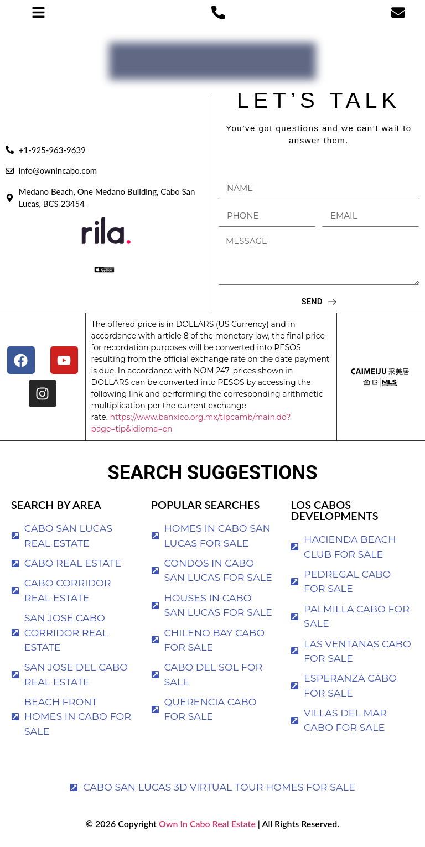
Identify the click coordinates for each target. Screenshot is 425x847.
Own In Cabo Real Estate (206, 823)
